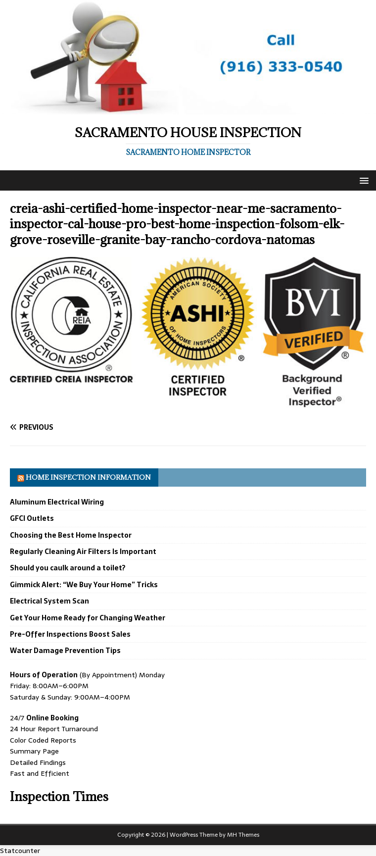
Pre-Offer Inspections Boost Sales (70, 634)
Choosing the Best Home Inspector (71, 535)
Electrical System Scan (49, 601)
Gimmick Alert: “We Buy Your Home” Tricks (84, 584)
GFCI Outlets (32, 518)
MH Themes (243, 835)
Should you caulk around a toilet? (68, 567)
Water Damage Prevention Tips (65, 650)
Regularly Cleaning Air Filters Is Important (83, 551)
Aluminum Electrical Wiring (57, 502)
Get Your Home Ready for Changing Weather (87, 617)
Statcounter (20, 850)
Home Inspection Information (88, 477)
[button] (362, 180)
